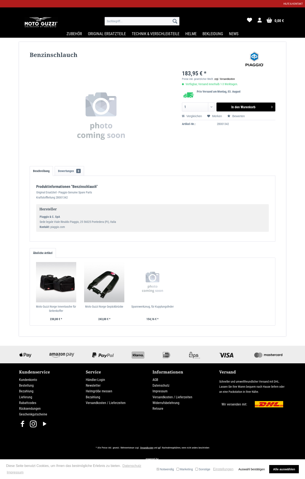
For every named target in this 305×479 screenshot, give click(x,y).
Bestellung (26, 385)
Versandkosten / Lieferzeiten (106, 403)
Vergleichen (192, 116)
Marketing (184, 469)
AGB (155, 380)
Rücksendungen (30, 409)
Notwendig (165, 469)
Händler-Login (95, 380)
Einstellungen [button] (223, 469)
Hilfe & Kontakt (293, 3)
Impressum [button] (15, 472)
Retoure (157, 409)
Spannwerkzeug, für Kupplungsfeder (152, 306)
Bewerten (236, 116)
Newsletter (93, 385)
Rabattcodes (27, 403)
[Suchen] (175, 21)
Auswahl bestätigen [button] (251, 469)
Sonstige (202, 469)
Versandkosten (146, 447)
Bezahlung (26, 391)
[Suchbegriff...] (142, 21)
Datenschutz (160, 385)
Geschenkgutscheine (33, 414)
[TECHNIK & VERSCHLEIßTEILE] (155, 34)
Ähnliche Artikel (43, 253)
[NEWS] (233, 34)
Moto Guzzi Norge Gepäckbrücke (104, 306)
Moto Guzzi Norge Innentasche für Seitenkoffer (56, 308)
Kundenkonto (28, 380)
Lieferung (25, 397)
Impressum (160, 391)
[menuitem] (142, 21)
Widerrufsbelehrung (165, 403)
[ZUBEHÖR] (74, 34)
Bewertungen (69, 171)
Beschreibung (41, 171)
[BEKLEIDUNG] (213, 34)
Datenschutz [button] (131, 466)
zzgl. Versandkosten (224, 79)
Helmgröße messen (99, 391)
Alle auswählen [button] (284, 469)
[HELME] (191, 34)
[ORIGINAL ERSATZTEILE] (107, 34)
